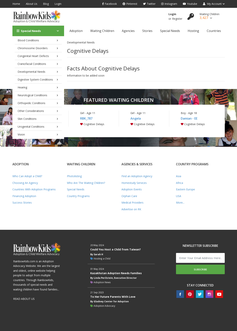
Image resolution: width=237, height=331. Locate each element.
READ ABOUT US (24, 299)
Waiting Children (102, 31)
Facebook (109, 4)
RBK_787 (86, 118)
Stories (147, 31)
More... (180, 202)
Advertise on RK (131, 209)
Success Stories (22, 202)
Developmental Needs (31, 71)
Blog (46, 4)
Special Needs (29, 31)
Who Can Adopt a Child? (27, 176)
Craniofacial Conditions (32, 64)
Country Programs (78, 196)
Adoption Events (131, 189)
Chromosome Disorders (33, 48)
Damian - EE (189, 118)
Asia (178, 176)
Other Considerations (31, 111)
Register (177, 18)
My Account (212, 4)
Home (16, 4)
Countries (214, 31)
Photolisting (74, 176)
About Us (31, 4)
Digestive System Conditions (35, 79)
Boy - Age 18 (189, 113)
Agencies (128, 31)
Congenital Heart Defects (33, 56)
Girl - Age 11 (87, 113)
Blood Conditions (28, 40)
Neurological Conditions (32, 95)
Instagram (169, 4)
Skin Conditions (27, 119)
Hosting (193, 31)
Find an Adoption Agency (136, 176)
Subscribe (200, 269)
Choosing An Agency (25, 183)
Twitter (149, 4)
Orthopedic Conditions (31, 103)
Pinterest (130, 4)
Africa (179, 183)
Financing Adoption (24, 196)
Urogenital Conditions (31, 126)
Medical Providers (132, 202)
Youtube (190, 4)
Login (58, 4)
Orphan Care (129, 196)
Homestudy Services (134, 183)
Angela (135, 118)
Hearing (22, 87)
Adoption (76, 31)
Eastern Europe (185, 189)
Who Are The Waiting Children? (86, 183)
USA (178, 196)
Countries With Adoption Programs (34, 189)
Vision (21, 134)
